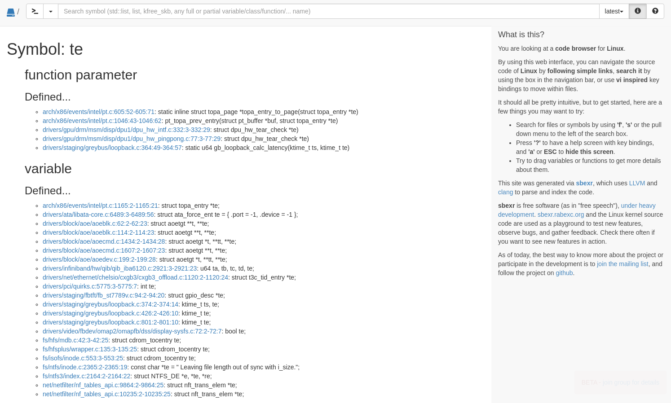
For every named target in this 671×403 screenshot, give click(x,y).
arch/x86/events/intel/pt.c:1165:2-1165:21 (100, 205)
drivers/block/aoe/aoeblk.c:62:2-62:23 (95, 223)
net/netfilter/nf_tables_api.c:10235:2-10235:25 (107, 394)
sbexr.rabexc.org (561, 214)
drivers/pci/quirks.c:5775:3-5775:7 (90, 286)
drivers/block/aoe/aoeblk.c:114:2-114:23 (98, 232)
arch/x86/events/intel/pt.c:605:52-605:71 (99, 111)
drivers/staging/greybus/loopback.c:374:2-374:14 (110, 304)
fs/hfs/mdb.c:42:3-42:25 (75, 340)
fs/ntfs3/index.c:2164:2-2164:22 (86, 376)
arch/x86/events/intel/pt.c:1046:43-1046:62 (102, 120)
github (564, 272)
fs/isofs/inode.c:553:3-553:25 (83, 358)
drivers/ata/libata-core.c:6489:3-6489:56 (98, 214)
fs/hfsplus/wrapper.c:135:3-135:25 (90, 349)
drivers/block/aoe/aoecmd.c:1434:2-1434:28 (104, 241)
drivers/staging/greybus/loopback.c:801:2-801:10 (110, 322)
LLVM (637, 183)
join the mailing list (622, 263)
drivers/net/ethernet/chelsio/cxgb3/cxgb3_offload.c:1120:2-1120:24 (135, 277)
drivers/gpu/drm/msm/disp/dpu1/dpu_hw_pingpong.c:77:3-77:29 (132, 138)
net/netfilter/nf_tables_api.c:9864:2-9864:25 (103, 385)
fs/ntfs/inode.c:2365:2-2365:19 (85, 367)
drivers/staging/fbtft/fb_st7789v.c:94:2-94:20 (103, 295)
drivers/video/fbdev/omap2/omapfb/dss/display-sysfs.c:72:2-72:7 (132, 331)
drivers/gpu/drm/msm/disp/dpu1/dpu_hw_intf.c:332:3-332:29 (126, 129)
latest (614, 11)
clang (505, 192)
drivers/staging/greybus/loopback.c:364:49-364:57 (112, 147)
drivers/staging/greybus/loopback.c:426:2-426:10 (110, 313)
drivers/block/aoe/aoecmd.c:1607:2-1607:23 (104, 250)
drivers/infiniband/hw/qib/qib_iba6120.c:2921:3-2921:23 (120, 268)
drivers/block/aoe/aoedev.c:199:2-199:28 (99, 259)
